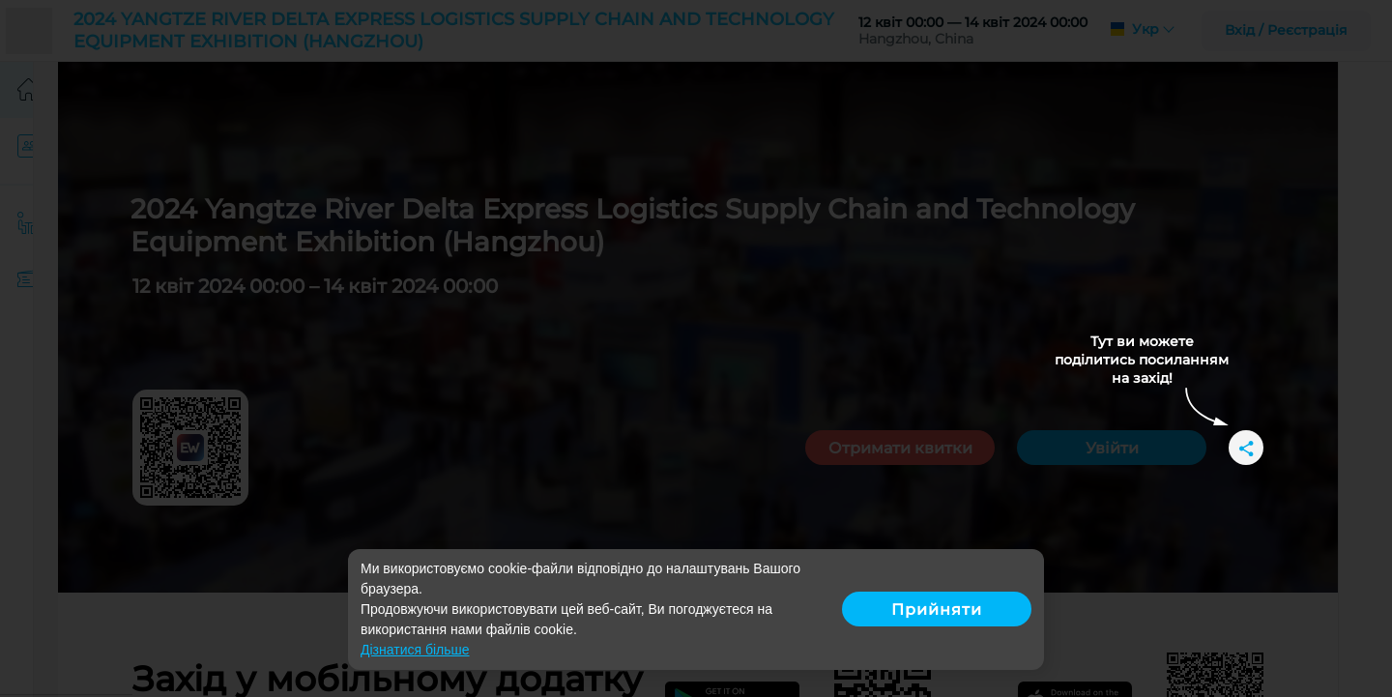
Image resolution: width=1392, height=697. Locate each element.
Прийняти (936, 609)
